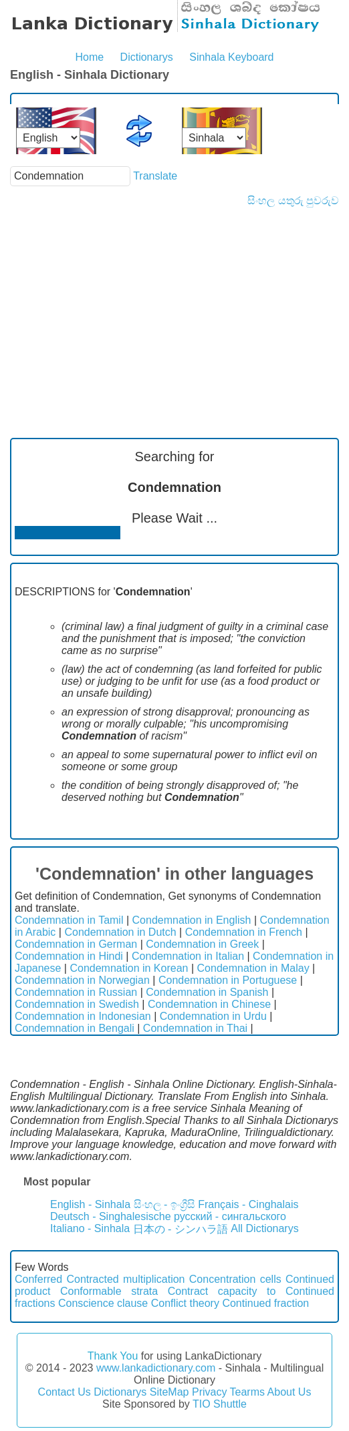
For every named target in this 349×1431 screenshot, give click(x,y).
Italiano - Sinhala (90, 1228)
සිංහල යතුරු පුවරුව (293, 200)
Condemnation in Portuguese (227, 980)
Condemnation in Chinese (209, 1004)
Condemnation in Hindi (69, 956)
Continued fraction (265, 1303)
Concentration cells (235, 1279)
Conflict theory (185, 1303)
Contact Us (64, 1392)
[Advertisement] (174, 307)
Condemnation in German (76, 944)
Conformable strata (109, 1291)
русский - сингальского (230, 1216)
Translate (155, 176)
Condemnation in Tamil (69, 920)
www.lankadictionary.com (155, 1368)
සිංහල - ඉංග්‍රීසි (164, 1204)
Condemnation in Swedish (77, 1004)
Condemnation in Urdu (213, 1016)
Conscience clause (103, 1303)
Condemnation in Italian (188, 956)
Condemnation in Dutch (120, 932)
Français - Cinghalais (248, 1204)
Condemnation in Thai (195, 1028)
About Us (289, 1392)
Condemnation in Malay (253, 968)
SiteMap (169, 1392)
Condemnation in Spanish (207, 992)
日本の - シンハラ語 (180, 1229)
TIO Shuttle (220, 1404)
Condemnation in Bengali (74, 1028)
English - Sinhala (90, 1204)
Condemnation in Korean (129, 968)
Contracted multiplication (125, 1279)
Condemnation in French (243, 932)
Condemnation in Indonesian (83, 1016)
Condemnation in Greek (202, 944)
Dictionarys (146, 57)
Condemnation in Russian (76, 992)
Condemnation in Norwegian (82, 980)
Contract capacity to (222, 1291)
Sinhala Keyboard (231, 57)
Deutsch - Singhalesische (110, 1216)
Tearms (247, 1392)
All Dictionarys (264, 1228)
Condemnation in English (191, 920)
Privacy (209, 1392)
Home (89, 57)
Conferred (38, 1279)
